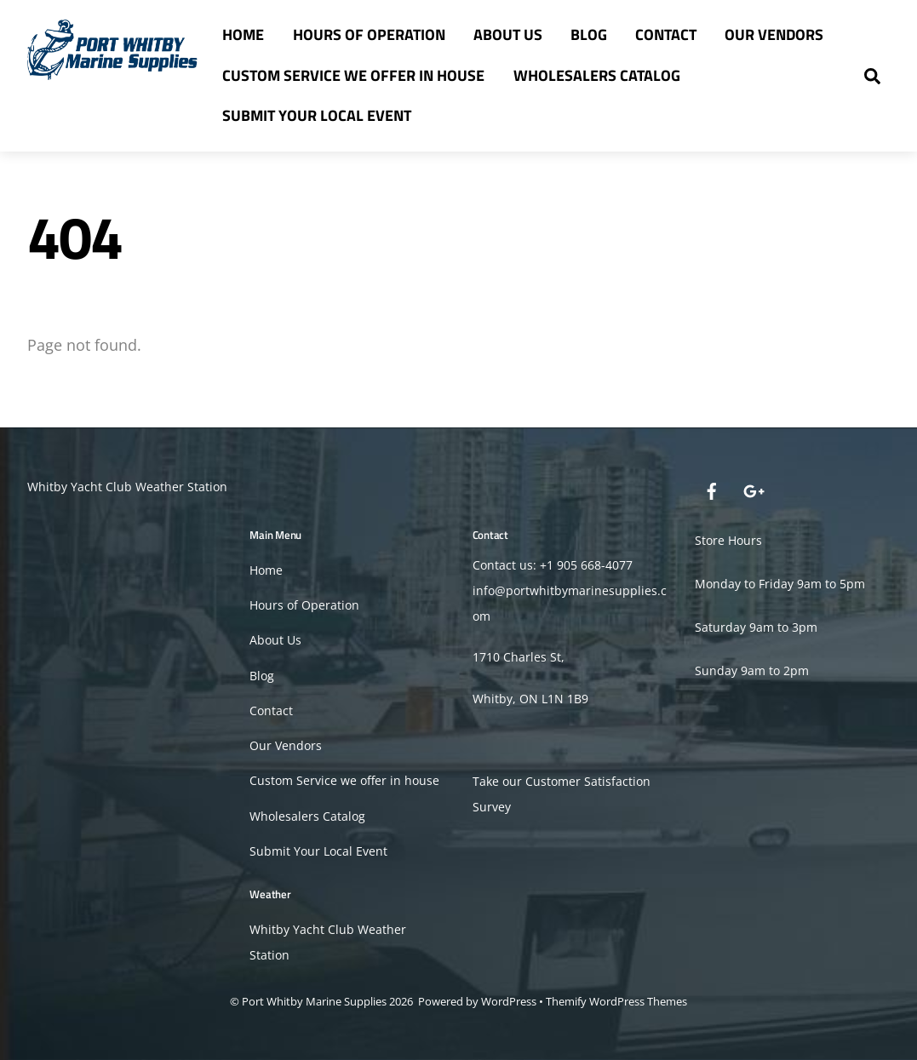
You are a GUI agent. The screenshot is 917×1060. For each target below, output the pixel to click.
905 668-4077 (595, 565)
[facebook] (712, 490)
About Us (507, 34)
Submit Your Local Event (316, 115)
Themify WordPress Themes (616, 1001)
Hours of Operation (369, 34)
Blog (588, 34)
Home (243, 34)
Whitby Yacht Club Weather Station (127, 486)
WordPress (508, 1001)
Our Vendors (774, 34)
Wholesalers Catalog (596, 75)
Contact (665, 34)
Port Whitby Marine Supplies (314, 1001)
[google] (753, 490)
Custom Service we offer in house (353, 75)
